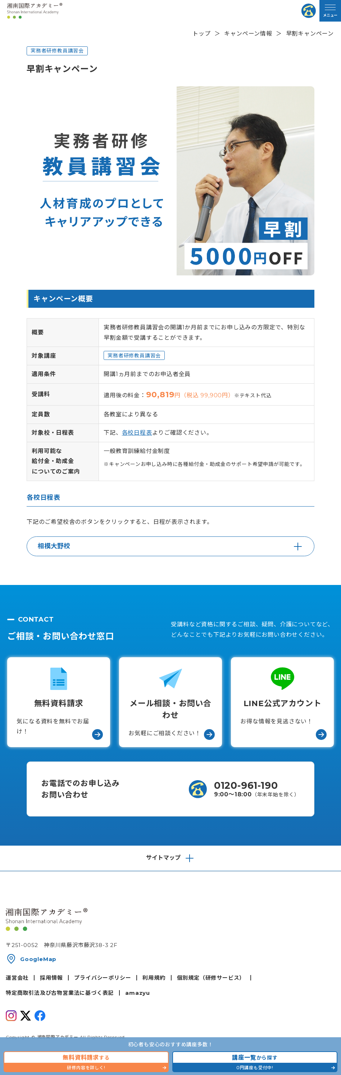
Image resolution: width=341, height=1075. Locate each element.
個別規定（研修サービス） (211, 977)
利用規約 (153, 977)
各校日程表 (137, 432)
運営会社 (17, 977)
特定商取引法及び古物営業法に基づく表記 (60, 992)
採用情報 (51, 977)
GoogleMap (38, 959)
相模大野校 (54, 546)
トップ (201, 33)
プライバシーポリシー (102, 977)
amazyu (137, 992)
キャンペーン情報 (248, 33)
